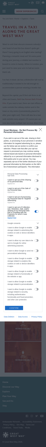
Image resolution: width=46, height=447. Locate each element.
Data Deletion (9, 317)
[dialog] (23, 223)
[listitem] (23, 174)
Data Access (23, 317)
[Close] (41, 130)
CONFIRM (14, 308)
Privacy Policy (36, 317)
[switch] (37, 180)
